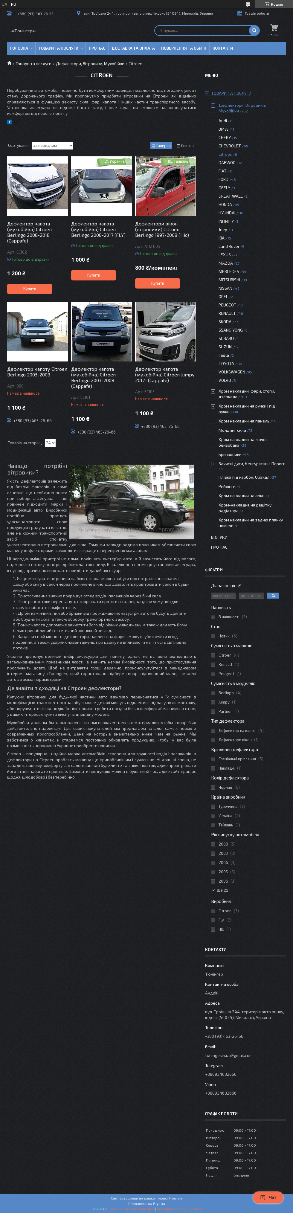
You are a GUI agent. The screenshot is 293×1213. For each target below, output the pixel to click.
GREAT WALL (231, 196)
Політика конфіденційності (179, 1209)
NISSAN (225, 288)
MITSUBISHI (229, 279)
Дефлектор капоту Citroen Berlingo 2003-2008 (37, 371)
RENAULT (227, 313)
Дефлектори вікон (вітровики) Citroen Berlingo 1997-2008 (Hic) (162, 229)
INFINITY (226, 221)
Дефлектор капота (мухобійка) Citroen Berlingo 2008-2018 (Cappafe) (29, 232)
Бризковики (230, 454)
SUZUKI (225, 346)
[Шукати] (254, 30)
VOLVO (225, 380)
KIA (222, 237)
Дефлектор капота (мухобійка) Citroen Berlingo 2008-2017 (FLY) (98, 229)
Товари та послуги (58, 48)
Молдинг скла (232, 430)
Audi (223, 120)
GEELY (224, 187)
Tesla (224, 355)
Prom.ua (175, 1198)
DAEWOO (227, 162)
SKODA (225, 321)
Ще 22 (222, 890)
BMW (223, 129)
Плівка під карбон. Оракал (244, 477)
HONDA (225, 204)
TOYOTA (226, 363)
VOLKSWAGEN (232, 371)
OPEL (223, 296)
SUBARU (226, 338)
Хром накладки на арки (242, 495)
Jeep (223, 229)
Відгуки (219, 537)
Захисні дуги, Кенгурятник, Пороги (252, 463)
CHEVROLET (230, 145)
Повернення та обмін (183, 48)
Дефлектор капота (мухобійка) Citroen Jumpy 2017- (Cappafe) (164, 374)
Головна (19, 48)
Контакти (223, 48)
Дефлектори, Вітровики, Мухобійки (90, 63)
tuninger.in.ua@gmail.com (229, 1055)
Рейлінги (227, 486)
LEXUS (225, 254)
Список (187, 145)
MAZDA (226, 263)
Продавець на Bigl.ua (146, 1203)
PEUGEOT (227, 304)
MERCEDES (229, 271)
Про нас (97, 48)
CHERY (225, 137)
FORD (223, 179)
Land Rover (229, 246)
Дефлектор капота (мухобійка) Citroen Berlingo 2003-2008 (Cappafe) (93, 377)
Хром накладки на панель (244, 420)
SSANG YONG (231, 329)
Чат (268, 1197)
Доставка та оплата (133, 48)
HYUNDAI (227, 212)
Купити (29, 288)
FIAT (223, 170)
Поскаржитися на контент (131, 1209)
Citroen (225, 154)
